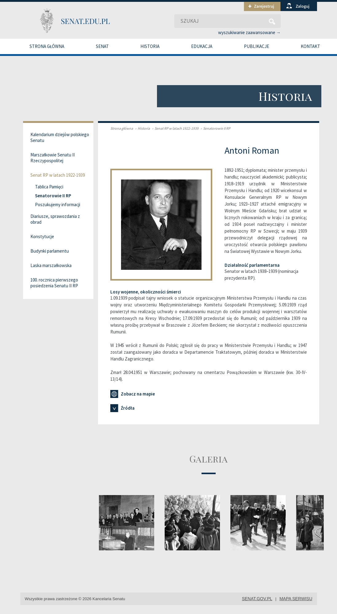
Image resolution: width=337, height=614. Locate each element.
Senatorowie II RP (214, 128)
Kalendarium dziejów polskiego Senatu (59, 137)
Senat (102, 46)
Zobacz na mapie (132, 394)
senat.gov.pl (257, 598)
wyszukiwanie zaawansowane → (249, 32)
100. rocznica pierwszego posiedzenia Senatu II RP (54, 283)
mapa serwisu (296, 598)
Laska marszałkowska (51, 265)
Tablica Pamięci (49, 187)
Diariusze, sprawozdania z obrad (55, 219)
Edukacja (201, 46)
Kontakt (310, 46)
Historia (149, 46)
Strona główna (46, 46)
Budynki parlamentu (49, 251)
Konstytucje (42, 236)
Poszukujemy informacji (57, 204)
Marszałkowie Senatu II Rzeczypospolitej (52, 157)
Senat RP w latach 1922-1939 (174, 128)
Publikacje (256, 46)
